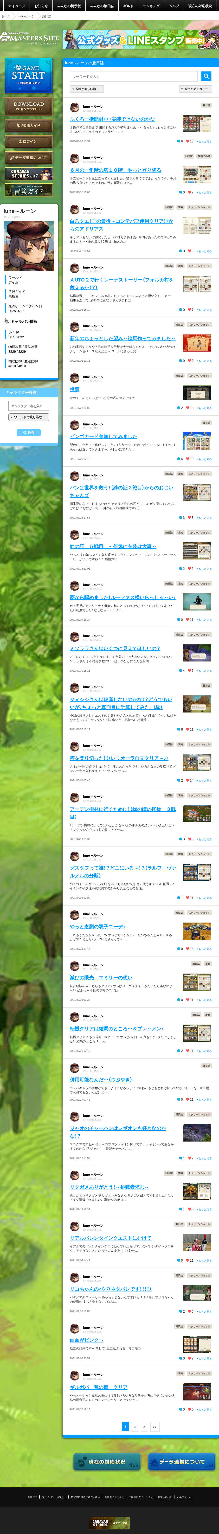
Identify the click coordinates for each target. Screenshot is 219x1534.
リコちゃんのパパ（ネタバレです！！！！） (111, 1288)
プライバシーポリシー (54, 1497)
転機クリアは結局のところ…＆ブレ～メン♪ (117, 1028)
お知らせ (41, 5)
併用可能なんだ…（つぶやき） (101, 1079)
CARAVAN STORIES (109, 1523)
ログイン (29, 141)
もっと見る (204, 141)
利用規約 (32, 1497)
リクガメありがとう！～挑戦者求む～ (109, 1186)
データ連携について (29, 157)
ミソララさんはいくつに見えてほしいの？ (115, 648)
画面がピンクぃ (86, 1339)
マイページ (16, 5)
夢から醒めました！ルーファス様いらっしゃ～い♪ (123, 597)
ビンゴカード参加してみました (103, 436)
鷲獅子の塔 (204, 156)
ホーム (5, 16)
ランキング (151, 5)
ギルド (128, 5)
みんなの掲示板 (69, 5)
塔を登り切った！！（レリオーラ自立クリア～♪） (119, 757)
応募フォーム (184, 1497)
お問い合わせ (165, 1497)
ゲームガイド (29, 190)
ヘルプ (174, 5)
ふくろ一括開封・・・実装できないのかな (112, 118)
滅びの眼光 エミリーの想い (101, 977)
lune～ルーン (26, 16)
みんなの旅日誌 (102, 5)
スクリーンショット (199, 207)
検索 (31, 432)
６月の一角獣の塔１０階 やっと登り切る (115, 169)
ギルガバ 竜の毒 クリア (99, 1386)
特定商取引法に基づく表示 (85, 1497)
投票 (74, 389)
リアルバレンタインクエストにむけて (111, 1237)
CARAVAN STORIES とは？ (29, 173)
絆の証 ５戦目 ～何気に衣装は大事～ (113, 546)
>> (155, 1426)
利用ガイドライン (114, 1497)
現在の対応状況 (200, 5)
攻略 (180, 207)
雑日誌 (206, 105)
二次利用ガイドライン (141, 1497)
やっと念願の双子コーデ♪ (97, 926)
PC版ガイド (29, 125)
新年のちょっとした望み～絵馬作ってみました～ (123, 338)
